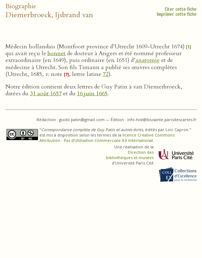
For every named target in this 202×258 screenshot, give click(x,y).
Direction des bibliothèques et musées (130, 154)
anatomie (147, 60)
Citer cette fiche (181, 9)
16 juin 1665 (92, 93)
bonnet (57, 53)
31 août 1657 (46, 93)
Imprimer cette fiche (177, 14)
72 (106, 74)
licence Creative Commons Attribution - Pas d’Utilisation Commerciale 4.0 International (106, 137)
